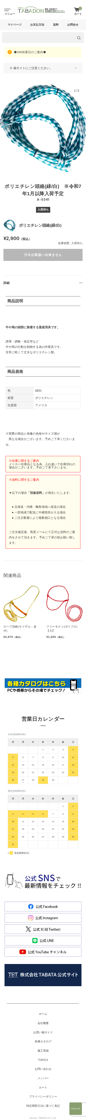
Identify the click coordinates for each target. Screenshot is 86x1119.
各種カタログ (43, 1041)
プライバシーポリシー (43, 1096)
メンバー (43, 1078)
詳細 (6, 283)
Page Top (75, 1109)
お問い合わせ (43, 1069)
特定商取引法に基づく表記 (43, 1105)
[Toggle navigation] (6, 9)
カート (43, 1087)
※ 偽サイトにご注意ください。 (31, 68)
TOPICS (43, 1060)
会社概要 (43, 1023)
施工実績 (43, 1050)
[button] (5, 128)
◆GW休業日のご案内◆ (29, 52)
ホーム (43, 1013)
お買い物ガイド (43, 1032)
